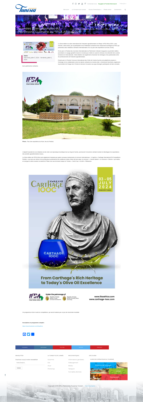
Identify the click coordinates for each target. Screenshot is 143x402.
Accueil (72, 29)
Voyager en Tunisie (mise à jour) (107, 4)
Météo (70, 365)
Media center (107, 9)
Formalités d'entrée (74, 371)
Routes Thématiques (95, 9)
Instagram (43, 347)
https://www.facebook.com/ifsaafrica (32, 326)
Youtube (62, 347)
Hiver (49, 365)
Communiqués (90, 386)
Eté (49, 362)
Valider (19, 368)
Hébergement (73, 362)
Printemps (51, 368)
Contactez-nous (91, 4)
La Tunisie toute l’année (79, 9)
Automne (51, 359)
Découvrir (66, 9)
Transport (71, 368)
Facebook (25, 347)
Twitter (81, 347)
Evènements (117, 9)
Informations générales (76, 359)
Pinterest (99, 347)
